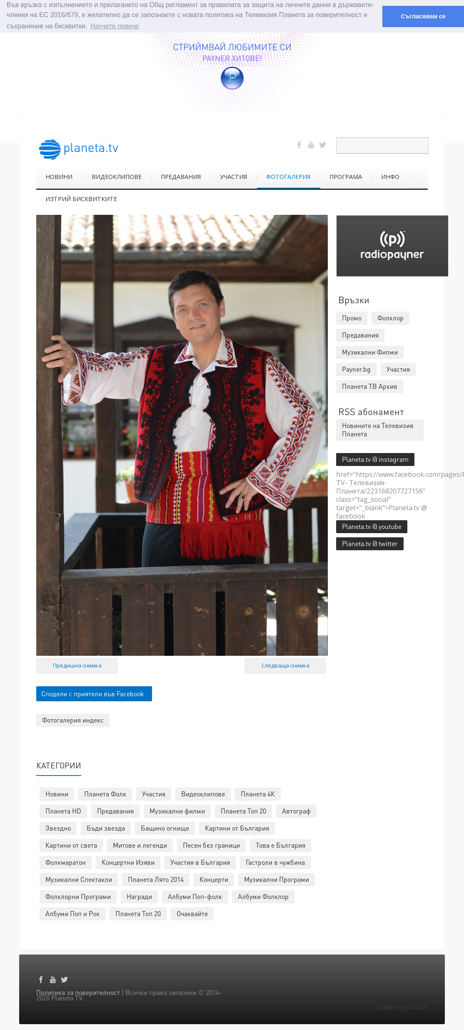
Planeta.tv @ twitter (370, 543)
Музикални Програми (276, 878)
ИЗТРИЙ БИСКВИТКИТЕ (81, 198)
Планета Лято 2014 (156, 878)
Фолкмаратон (65, 861)
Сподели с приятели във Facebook (92, 693)
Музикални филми (177, 810)
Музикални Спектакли (78, 878)
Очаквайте (192, 913)
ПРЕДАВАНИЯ (181, 176)
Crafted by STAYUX (402, 1007)
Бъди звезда (106, 827)
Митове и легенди (140, 844)
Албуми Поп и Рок (72, 913)
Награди (139, 895)
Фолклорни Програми (78, 895)
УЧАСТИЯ (233, 176)
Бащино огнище (165, 827)
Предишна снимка (77, 665)
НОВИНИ (58, 176)
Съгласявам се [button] (423, 16)
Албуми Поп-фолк (195, 895)
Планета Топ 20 (243, 810)
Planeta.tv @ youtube (372, 525)
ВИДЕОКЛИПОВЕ (117, 176)
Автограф (296, 810)
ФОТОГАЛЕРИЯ (288, 176)
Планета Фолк (105, 793)
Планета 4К (258, 793)
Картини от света (71, 844)
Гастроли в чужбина (275, 861)
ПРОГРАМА (345, 176)
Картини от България (237, 827)
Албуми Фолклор (263, 895)
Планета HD (63, 810)
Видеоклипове (203, 793)
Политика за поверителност (78, 991)
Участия (153, 793)
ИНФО (390, 176)
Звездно (58, 827)
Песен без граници (211, 844)
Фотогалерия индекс (73, 719)
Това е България (280, 844)
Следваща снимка (285, 665)
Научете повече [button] (114, 26)
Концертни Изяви (128, 861)
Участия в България (200, 861)
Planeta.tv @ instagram (375, 458)
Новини (56, 793)
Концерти (214, 878)
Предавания (115, 810)
